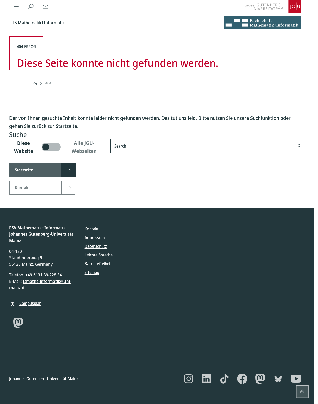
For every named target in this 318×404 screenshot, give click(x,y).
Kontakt (92, 229)
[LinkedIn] (206, 379)
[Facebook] (242, 379)
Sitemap (92, 272)
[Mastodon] (18, 323)
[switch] (56, 147)
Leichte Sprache (99, 255)
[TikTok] (224, 379)
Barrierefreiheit (98, 263)
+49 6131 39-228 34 (43, 275)
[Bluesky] (278, 379)
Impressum (95, 237)
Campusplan (30, 303)
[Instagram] (188, 379)
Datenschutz (96, 246)
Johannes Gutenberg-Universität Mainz (43, 378)
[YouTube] (296, 379)
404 (48, 83)
